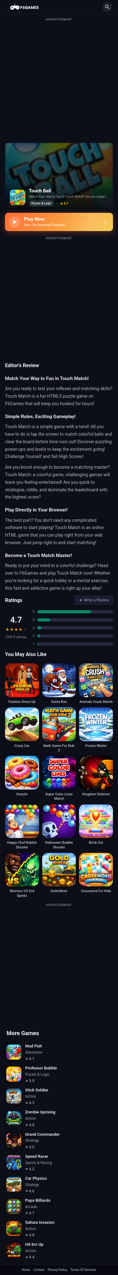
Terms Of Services (83, 1270)
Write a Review (94, 600)
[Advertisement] (59, 81)
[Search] (107, 7)
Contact (38, 1270)
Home (26, 1270)
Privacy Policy (57, 1270)
